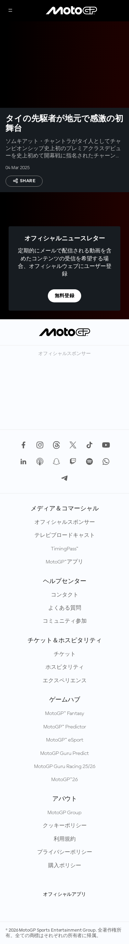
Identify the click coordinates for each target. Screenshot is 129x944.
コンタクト (64, 595)
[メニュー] (10, 11)
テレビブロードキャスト (64, 535)
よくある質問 (64, 608)
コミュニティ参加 (65, 621)
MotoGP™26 (64, 779)
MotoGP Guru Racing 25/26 (64, 766)
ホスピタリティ (64, 667)
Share (24, 181)
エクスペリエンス (65, 681)
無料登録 (65, 295)
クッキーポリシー (65, 826)
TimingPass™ (64, 549)
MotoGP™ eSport (64, 740)
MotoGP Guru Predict (64, 753)
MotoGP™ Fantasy (64, 713)
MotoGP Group (64, 813)
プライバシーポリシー (64, 852)
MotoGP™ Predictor (64, 727)
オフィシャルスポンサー (64, 522)
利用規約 (65, 839)
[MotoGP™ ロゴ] (71, 10)
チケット (65, 654)
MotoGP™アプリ (64, 562)
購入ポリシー (64, 866)
